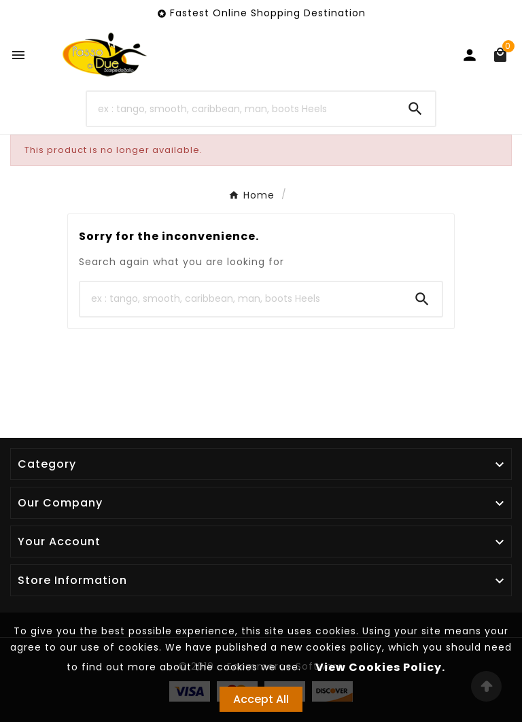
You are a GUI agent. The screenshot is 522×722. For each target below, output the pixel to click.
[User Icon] (469, 55)
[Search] (241, 109)
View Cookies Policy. (380, 667)
